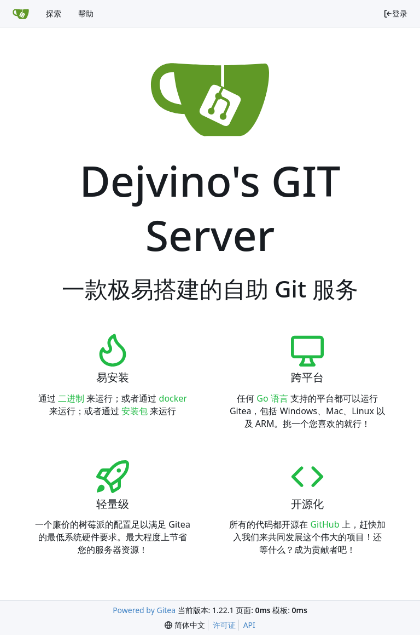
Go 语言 (272, 398)
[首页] (20, 14)
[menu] (185, 625)
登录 (395, 13)
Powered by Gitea (144, 610)
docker (173, 398)
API (249, 625)
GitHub (324, 524)
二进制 (71, 398)
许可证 (224, 625)
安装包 (134, 411)
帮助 (86, 13)
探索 (53, 13)
